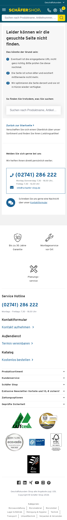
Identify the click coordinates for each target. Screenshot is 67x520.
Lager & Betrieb (14, 512)
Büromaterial (35, 508)
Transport (12, 516)
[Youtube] (37, 483)
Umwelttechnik (28, 516)
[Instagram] (43, 483)
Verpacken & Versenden (50, 516)
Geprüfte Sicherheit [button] (13, 404)
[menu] (55, 2)
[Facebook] (19, 483)
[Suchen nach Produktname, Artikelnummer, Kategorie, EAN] (31, 18)
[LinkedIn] (25, 483)
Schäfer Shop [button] (10, 384)
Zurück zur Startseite (20, 125)
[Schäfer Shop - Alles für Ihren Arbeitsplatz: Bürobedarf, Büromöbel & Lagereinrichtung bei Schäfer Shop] (25, 10)
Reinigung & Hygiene (36, 512)
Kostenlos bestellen (16, 360)
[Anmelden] (56, 10)
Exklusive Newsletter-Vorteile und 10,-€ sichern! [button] (30, 391)
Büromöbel (51, 508)
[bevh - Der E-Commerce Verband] (37, 443)
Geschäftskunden (53, 3)
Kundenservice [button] (10, 378)
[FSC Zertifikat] (56, 442)
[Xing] (31, 483)
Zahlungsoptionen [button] (12, 397)
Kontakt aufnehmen (16, 327)
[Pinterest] (49, 483)
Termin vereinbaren (16, 343)
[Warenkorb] (62, 10)
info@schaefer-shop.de (28, 188)
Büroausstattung (17, 508)
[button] (4, 10)
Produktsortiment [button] (12, 371)
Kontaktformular (38, 203)
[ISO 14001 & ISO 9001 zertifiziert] (21, 420)
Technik (54, 512)
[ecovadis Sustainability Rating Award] (14, 442)
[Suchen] (61, 18)
